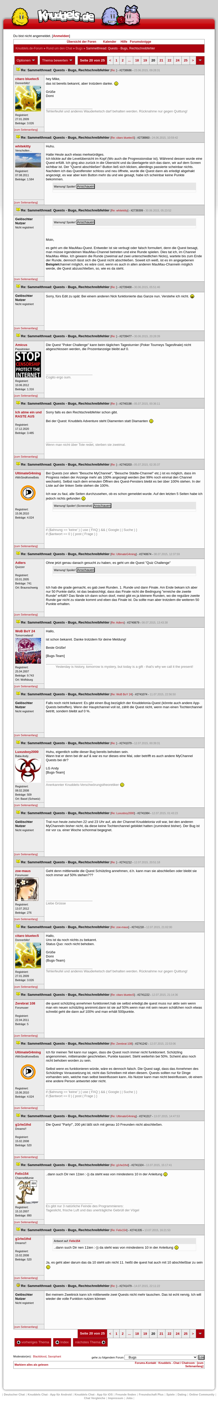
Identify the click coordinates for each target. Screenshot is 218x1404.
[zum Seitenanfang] (26, 129)
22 (169, 60)
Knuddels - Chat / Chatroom (176, 1362)
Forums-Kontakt (145, 1362)
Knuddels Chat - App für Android (50, 1394)
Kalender (109, 41)
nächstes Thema (90, 1342)
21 (161, 60)
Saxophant (54, 1356)
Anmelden (61, 36)
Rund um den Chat (59, 48)
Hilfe (124, 41)
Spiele (170, 1394)
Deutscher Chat (14, 1394)
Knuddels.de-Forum (29, 48)
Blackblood (39, 1356)
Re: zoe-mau (119, 927)
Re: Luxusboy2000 (122, 813)
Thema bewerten (57, 60)
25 (185, 60)
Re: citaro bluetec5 (122, 137)
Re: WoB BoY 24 (121, 694)
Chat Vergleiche (94, 1398)
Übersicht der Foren (81, 41)
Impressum (115, 1398)
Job (129, 1398)
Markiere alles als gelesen (31, 1364)
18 (137, 60)
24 (177, 60)
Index (62, 1342)
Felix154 (74, 1240)
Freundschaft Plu (151, 1394)
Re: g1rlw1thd (119, 1165)
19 (145, 60)
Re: (113, 70)
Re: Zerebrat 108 (121, 1043)
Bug (79, 48)
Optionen (26, 60)
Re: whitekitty (119, 210)
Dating (182, 1394)
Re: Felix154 (119, 1230)
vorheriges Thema (33, 1342)
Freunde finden (125, 1394)
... (129, 60)
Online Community (201, 1394)
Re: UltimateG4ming (123, 554)
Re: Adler (117, 622)
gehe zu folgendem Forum (108, 1357)
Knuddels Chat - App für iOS (93, 1394)
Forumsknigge (140, 41)
